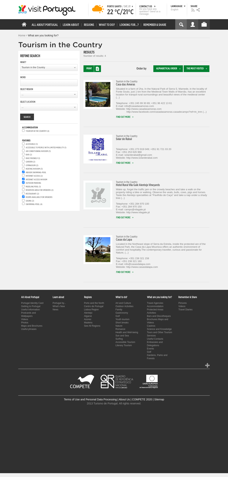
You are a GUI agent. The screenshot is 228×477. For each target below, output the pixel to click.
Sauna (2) (30, 201)
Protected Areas (155, 309)
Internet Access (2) (34, 176)
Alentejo (88, 312)
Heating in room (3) (34, 169)
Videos (24, 319)
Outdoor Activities (124, 306)
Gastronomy (122, 312)
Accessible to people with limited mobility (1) (46, 148)
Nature (119, 326)
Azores (87, 319)
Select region (26, 89)
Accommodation (155, 306)
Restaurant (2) (32, 194)
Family (119, 309)
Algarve (88, 316)
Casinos (151, 326)
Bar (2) (29, 155)
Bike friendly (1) (33, 158)
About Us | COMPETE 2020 (135, 399)
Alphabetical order (169, 68)
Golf (118, 316)
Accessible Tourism (125, 342)
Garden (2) (30, 162)
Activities (151, 312)
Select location (27, 102)
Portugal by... (59, 303)
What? (23, 62)
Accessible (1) (32, 144)
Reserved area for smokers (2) (40, 190)
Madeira (88, 322)
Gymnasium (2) (32, 165)
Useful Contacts (155, 339)
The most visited (198, 68)
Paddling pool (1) (33, 187)
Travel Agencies (155, 303)
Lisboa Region (91, 309)
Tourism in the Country (33, 67)
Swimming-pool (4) (34, 204)
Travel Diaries (185, 309)
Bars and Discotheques (159, 316)
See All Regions (92, 326)
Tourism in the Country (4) (37, 131)
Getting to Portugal (30, 306)
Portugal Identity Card (32, 303)
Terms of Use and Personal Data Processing (90, 399)
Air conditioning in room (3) (38, 151)
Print (93, 68)
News (55, 309)
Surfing (119, 339)
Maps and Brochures (31, 326)
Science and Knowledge (159, 329)
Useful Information (30, 309)
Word (23, 77)
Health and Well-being (127, 332)
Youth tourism (123, 319)
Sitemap (159, 399)
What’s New (59, 306)
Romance (120, 329)
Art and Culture (123, 303)
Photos (24, 322)
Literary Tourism (124, 345)
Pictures (182, 303)
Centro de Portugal (93, 306)
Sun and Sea (122, 335)
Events (150, 348)
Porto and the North (94, 303)
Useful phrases (28, 329)
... (22, 94)
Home (21, 35)
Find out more (125, 117)
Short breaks (122, 322)
